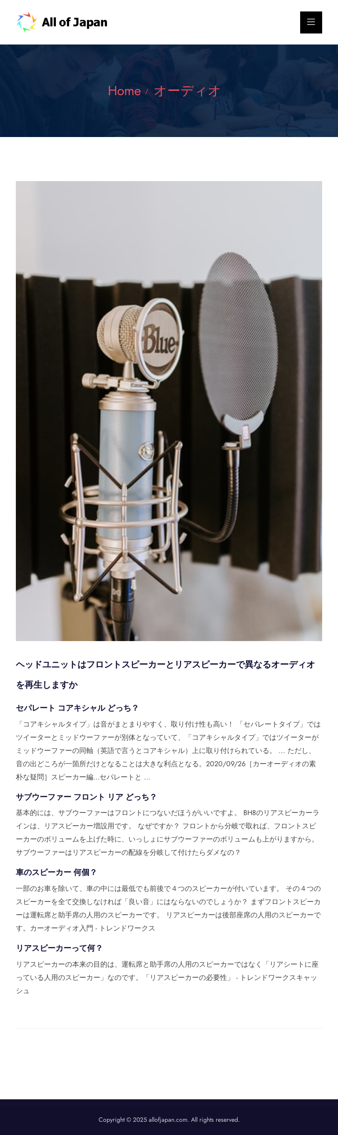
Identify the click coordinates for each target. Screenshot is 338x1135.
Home (124, 90)
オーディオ (187, 90)
